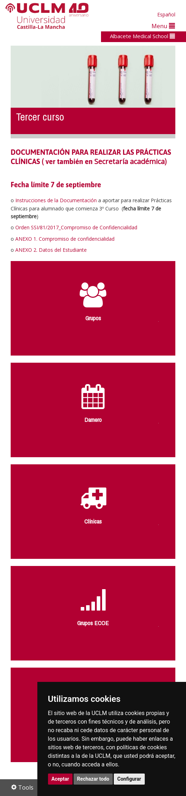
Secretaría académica (129, 161)
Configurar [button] (129, 779)
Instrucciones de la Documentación (56, 200)
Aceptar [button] (60, 779)
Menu (163, 26)
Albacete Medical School (142, 36)
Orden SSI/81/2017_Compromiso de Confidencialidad (76, 227)
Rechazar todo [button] (93, 779)
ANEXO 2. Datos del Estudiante (51, 249)
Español (166, 14)
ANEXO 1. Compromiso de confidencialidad (65, 238)
